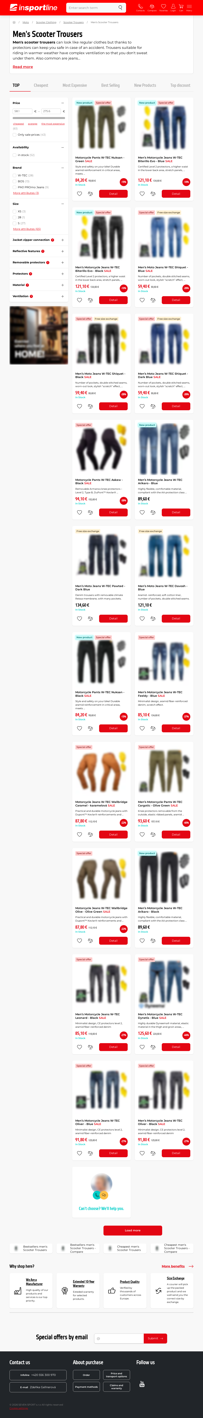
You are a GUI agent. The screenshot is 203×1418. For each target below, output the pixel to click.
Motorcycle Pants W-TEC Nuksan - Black (99, 694)
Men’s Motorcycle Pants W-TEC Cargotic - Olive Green (160, 803)
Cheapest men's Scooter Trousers (123, 1248)
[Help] (52, 240)
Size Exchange (175, 1278)
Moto (26, 22)
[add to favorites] (79, 194)
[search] (120, 8)
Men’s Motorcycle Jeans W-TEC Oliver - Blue (97, 1122)
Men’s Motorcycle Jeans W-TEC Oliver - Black (160, 1122)
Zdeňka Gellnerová (38, 1387)
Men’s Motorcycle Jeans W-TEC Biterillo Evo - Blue (160, 159)
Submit (155, 1338)
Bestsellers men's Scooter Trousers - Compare (77, 1248)
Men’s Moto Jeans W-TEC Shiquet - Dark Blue (163, 375)
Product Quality (130, 1282)
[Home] (14, 22)
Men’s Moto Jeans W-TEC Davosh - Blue (162, 587)
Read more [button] (23, 67)
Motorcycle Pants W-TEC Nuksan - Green (99, 159)
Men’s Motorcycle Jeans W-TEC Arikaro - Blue (160, 481)
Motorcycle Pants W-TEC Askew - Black (99, 481)
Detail (113, 194)
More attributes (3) (26, 193)
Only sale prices (32, 134)
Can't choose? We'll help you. (101, 1209)
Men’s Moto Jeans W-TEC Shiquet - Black (100, 375)
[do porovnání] (90, 194)
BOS (24, 181)
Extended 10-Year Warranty (83, 1283)
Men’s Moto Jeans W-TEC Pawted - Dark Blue (100, 587)
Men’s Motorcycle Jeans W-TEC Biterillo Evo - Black (97, 269)
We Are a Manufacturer (34, 1282)
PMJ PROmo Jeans (33, 187)
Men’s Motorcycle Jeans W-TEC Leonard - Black (97, 1016)
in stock (26, 155)
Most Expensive (75, 85)
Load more (133, 1230)
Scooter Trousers (73, 22)
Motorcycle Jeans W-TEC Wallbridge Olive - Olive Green (101, 909)
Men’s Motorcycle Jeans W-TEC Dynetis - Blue (160, 1016)
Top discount (180, 85)
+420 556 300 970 (38, 1375)
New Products (145, 85)
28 (21, 217)
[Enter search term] (90, 8)
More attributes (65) (27, 229)
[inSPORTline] (33, 7)
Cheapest (41, 85)
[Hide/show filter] (62, 103)
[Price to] (51, 111)
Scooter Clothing (46, 22)
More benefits (177, 1266)
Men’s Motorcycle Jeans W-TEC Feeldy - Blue (160, 694)
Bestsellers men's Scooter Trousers (29, 1248)
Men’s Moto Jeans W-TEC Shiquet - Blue (163, 269)
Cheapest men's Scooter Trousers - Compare (171, 1248)
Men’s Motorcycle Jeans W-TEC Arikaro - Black (160, 909)
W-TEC (26, 175)
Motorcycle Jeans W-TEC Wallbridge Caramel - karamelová (101, 803)
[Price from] (22, 111)
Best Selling (110, 85)
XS (22, 211)
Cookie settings (19, 1408)
